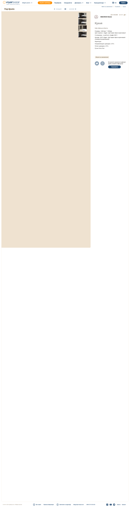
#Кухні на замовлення (102, 57)
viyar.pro (124, 504)
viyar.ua (118, 504)
